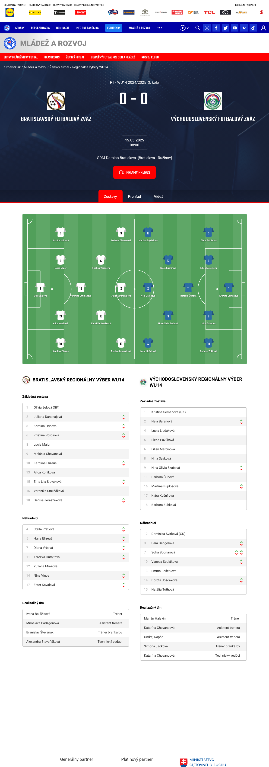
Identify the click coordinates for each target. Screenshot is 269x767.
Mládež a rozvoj (35, 67)
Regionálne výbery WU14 (90, 67)
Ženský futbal (59, 67)
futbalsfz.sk (12, 67)
